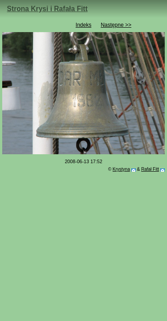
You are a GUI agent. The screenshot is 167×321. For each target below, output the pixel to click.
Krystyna (121, 169)
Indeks (83, 25)
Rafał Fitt (150, 169)
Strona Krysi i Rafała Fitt (47, 8)
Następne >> (116, 25)
